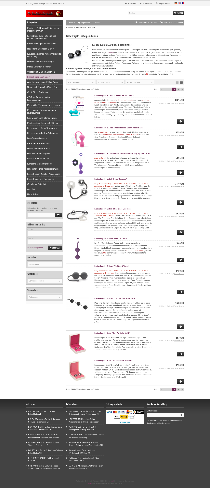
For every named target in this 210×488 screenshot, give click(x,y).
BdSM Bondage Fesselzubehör (41, 43)
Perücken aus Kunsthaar (38, 143)
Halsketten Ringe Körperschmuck (43, 169)
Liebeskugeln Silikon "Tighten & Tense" (111, 266)
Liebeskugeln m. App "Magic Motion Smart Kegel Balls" (118, 128)
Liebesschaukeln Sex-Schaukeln (42, 133)
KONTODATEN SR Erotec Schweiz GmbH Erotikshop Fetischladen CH (44, 428)
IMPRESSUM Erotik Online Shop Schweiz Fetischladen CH (44, 451)
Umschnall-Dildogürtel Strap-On (42, 87)
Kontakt (71, 23)
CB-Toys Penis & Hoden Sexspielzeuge (38, 98)
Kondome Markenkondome (39, 164)
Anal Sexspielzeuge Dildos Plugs (42, 82)
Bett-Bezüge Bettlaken (37, 138)
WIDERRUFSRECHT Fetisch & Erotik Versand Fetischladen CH (42, 443)
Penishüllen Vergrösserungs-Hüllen (43, 105)
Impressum (84, 23)
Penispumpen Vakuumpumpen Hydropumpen (41, 111)
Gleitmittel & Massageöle (38, 153)
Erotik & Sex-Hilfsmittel (38, 158)
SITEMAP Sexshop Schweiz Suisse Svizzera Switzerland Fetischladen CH (43, 467)
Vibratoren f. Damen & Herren (41, 72)
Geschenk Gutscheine (37, 184)
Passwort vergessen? (35, 248)
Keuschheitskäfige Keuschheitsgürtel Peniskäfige (44, 55)
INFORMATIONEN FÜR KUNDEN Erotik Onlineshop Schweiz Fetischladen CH (84, 412)
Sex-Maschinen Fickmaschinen (42, 118)
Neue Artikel (32, 194)
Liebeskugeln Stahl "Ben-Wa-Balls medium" (113, 360)
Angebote (31, 189)
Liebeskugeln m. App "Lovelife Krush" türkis (114, 95)
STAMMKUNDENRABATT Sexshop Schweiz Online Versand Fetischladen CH (84, 443)
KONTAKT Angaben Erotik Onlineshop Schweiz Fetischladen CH (43, 420)
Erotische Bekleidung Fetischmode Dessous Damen (43, 29)
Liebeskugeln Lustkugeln (38, 77)
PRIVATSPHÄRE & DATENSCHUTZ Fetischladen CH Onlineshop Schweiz (42, 435)
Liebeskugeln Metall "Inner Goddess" (110, 179)
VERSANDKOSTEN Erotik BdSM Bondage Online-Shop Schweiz (81, 428)
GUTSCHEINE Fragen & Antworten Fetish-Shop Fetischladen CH (84, 467)
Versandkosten (179, 103)
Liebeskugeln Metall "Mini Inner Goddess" (112, 209)
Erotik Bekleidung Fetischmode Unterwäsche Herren (41, 37)
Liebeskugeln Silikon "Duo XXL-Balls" (111, 239)
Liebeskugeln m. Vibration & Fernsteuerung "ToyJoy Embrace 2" (122, 153)
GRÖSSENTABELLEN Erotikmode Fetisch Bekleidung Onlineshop (85, 435)
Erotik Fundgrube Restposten (40, 179)
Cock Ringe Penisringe (37, 92)
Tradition (110, 52)
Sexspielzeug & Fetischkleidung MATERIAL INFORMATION (80, 451)
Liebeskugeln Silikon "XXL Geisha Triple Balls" (115, 298)
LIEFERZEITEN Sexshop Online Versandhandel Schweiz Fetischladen (82, 420)
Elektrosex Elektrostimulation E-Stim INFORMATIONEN (82, 459)
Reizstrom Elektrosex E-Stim (40, 49)
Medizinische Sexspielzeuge (40, 61)
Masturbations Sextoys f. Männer (42, 123)
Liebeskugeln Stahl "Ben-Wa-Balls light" (112, 333)
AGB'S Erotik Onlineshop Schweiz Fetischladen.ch (41, 412)
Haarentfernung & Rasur (38, 148)
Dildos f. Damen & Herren (39, 66)
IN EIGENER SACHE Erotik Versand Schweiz (42, 459)
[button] (81, 82)
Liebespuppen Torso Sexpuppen (42, 128)
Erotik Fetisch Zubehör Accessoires (43, 174)
